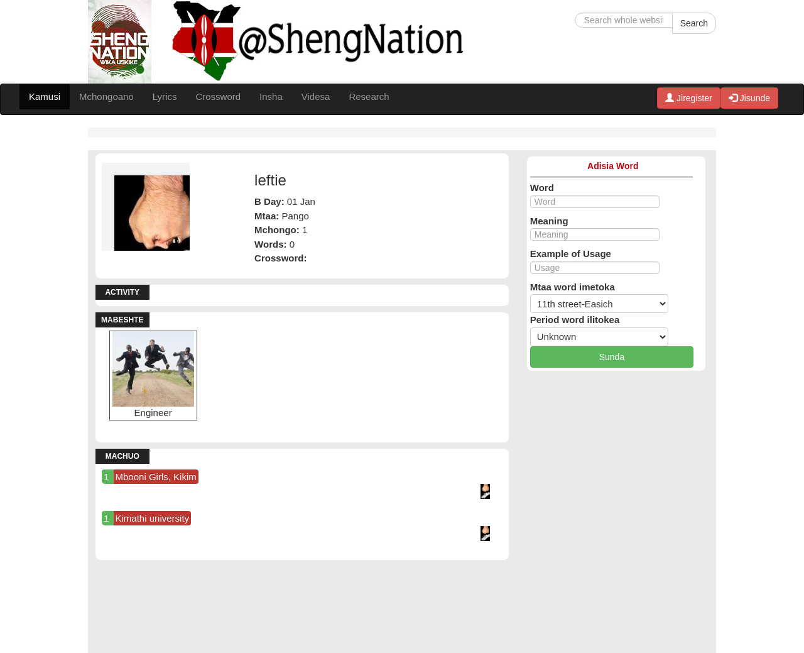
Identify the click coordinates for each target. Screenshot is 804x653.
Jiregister (688, 98)
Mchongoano (106, 96)
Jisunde (749, 98)
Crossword (218, 96)
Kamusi (44, 96)
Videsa (316, 96)
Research (369, 96)
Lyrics (165, 96)
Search (694, 23)
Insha (271, 96)
